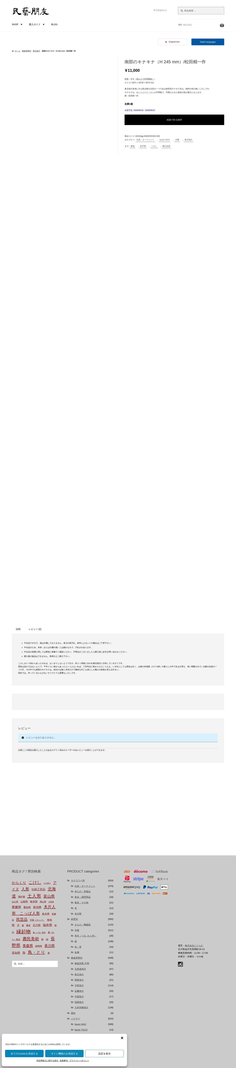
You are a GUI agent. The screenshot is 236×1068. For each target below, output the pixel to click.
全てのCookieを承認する (24, 1053)
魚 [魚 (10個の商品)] (24, 952)
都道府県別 (26, 51)
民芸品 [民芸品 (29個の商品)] (22, 919)
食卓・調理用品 (83, 897)
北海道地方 (80, 969)
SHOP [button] (17, 24)
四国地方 (79, 1002)
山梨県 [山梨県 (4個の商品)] (24, 901)
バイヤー (75, 1018)
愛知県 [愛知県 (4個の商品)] (27, 907)
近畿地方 (79, 991)
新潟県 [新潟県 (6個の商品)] (37, 907)
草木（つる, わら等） (86, 935)
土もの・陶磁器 (83, 924)
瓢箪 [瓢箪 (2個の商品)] (28, 925)
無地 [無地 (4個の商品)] (49, 920)
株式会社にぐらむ (194, 945)
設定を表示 (104, 1053)
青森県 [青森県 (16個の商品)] (28, 946)
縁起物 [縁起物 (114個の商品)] (23, 931)
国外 (73, 1013)
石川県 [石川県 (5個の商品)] (37, 925)
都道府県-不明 (82, 963)
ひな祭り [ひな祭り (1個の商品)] (47, 883)
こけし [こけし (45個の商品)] (35, 882)
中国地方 (79, 996)
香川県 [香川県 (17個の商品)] (49, 946)
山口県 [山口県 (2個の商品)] (15, 902)
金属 (77, 952)
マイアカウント (160, 10)
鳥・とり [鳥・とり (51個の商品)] (36, 952)
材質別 (74, 919)
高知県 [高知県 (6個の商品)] (16, 952)
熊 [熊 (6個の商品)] (13, 925)
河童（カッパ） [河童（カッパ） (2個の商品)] (37, 920)
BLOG (54, 24)
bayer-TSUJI (81, 1029)
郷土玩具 (166, 146)
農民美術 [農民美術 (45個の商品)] (31, 938)
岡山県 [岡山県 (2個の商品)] (43, 902)
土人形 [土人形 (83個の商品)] (34, 895)
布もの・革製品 (83, 891)
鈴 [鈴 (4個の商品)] (42, 939)
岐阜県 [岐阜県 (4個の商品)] (34, 901)
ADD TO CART (174, 120)
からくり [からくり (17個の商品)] (19, 882)
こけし (154, 146)
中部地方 (79, 985)
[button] (122, 1038)
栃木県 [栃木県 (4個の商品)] (45, 914)
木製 (177, 140)
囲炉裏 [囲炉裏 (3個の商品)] (21, 896)
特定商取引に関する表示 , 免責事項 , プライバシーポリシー (63, 1061)
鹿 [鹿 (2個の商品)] (49, 953)
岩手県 (143, 146)
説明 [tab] (18, 629)
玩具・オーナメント (145, 140)
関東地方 (79, 980)
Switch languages (208, 42)
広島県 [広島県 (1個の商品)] (51, 902)
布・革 (78, 947)
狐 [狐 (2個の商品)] (23, 925)
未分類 (78, 913)
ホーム (17, 51)
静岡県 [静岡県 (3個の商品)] (38, 946)
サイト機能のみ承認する (64, 1053)
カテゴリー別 (78, 880)
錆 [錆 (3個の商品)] (47, 939)
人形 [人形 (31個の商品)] (25, 889)
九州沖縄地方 (81, 1007)
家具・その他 (81, 902)
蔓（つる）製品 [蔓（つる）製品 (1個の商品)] (39, 932)
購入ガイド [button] (37, 24)
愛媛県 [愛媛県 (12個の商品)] (16, 907)
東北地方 (36, 51)
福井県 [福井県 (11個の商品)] (47, 925)
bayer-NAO (165, 140)
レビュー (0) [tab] (35, 629)
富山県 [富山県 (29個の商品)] (49, 896)
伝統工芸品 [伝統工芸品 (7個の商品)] (38, 889)
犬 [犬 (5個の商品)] (18, 925)
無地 (133, 146)
